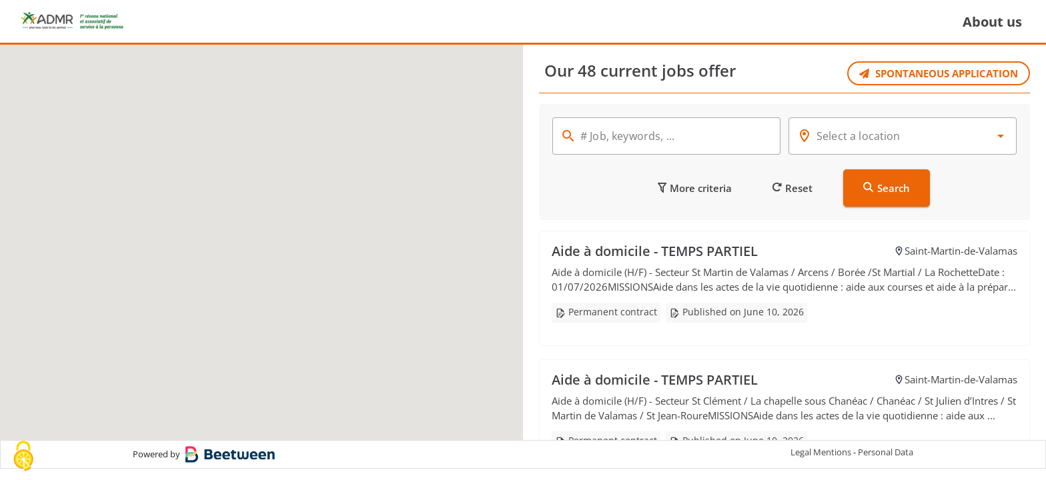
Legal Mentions (821, 463)
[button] (264, 232)
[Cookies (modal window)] (23, 457)
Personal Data (885, 463)
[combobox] (903, 136)
